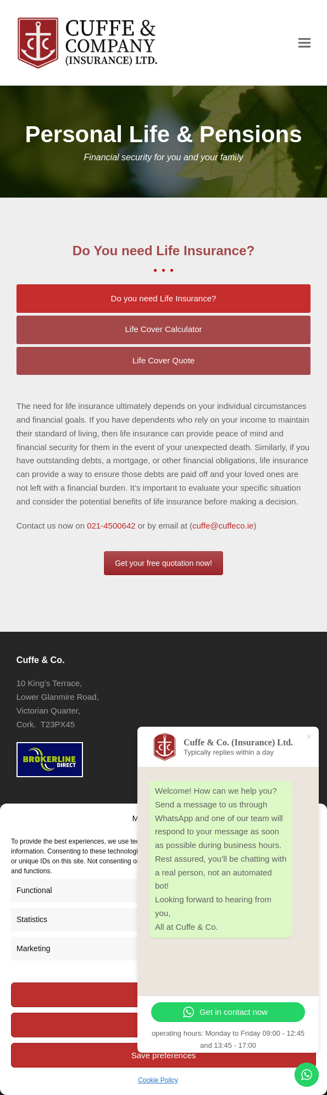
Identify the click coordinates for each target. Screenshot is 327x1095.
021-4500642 (111, 525)
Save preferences (163, 1055)
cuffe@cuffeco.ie (222, 525)
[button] (304, 42)
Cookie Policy (158, 1080)
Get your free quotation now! (163, 563)
